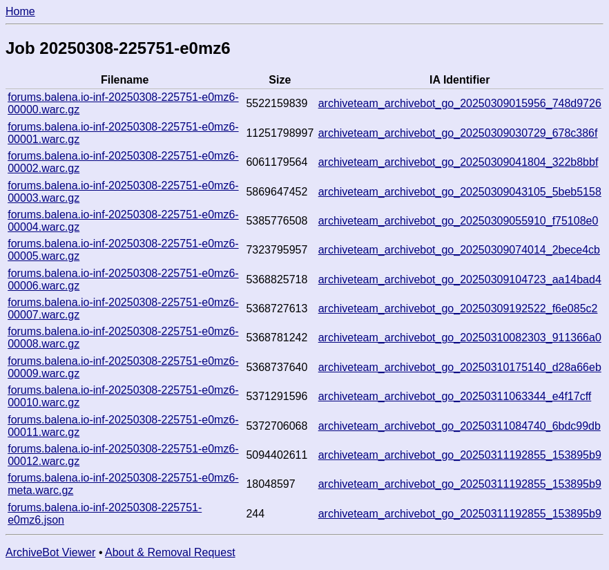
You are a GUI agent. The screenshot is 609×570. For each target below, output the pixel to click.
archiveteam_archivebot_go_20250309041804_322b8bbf (458, 162)
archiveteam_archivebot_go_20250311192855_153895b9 (459, 455)
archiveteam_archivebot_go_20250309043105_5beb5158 (459, 192)
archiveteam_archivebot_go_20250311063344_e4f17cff (455, 396)
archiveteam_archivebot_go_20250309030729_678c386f (458, 133)
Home (20, 11)
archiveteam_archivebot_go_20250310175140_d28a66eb (459, 367)
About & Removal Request (170, 552)
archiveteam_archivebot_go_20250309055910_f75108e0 (458, 221)
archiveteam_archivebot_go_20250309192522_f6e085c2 (458, 308)
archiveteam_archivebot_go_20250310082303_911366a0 (459, 337)
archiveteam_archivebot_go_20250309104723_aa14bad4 (459, 279)
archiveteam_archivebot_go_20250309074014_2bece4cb (459, 250)
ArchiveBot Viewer (50, 552)
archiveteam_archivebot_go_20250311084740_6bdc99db (459, 426)
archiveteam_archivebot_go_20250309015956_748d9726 (459, 103)
